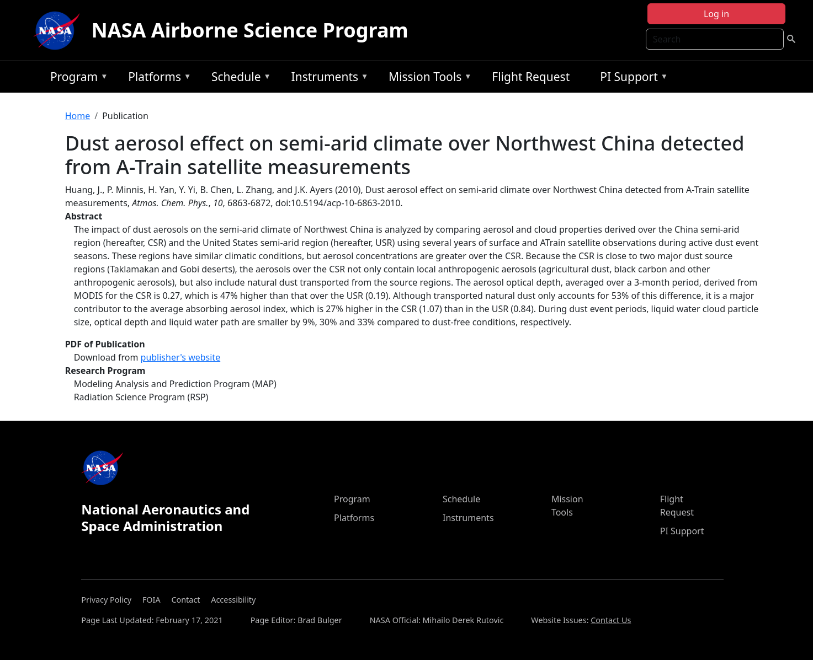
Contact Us (611, 620)
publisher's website (181, 357)
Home (78, 116)
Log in (716, 14)
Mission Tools (427, 78)
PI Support (631, 78)
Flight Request (531, 76)
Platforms (157, 78)
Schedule (238, 78)
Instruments (327, 78)
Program (76, 78)
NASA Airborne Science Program (249, 30)
